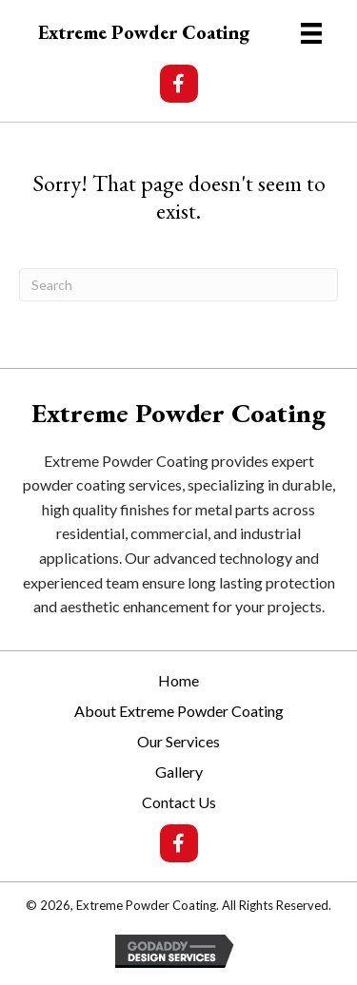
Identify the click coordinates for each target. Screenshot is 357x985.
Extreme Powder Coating (144, 32)
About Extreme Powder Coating (179, 711)
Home (178, 680)
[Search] (178, 284)
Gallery (179, 772)
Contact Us (179, 802)
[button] (179, 84)
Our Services (178, 741)
